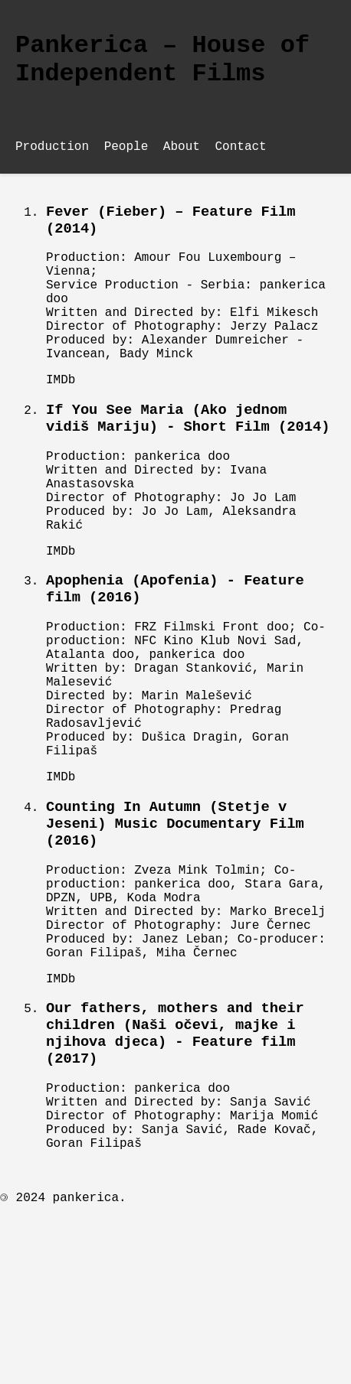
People (126, 157)
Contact (240, 157)
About (181, 157)
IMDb (60, 423)
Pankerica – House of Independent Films (162, 64)
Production (52, 157)
